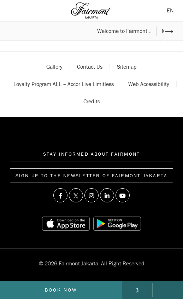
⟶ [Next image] (169, 31)
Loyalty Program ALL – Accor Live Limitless (63, 83)
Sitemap (127, 66)
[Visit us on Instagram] (91, 195)
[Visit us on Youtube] (123, 195)
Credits (91, 101)
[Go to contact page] (137, 290)
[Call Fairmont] (168, 290)
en (170, 10)
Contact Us (89, 66)
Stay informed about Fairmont (91, 154)
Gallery (54, 66)
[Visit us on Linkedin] (107, 195)
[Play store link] (117, 224)
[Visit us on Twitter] (76, 195)
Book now (61, 290)
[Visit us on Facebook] (60, 195)
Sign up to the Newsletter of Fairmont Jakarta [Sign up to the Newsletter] (92, 175)
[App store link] (65, 224)
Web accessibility (148, 83)
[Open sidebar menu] (13, 10)
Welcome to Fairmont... (124, 31)
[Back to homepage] (91, 10)
